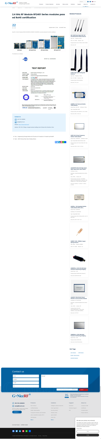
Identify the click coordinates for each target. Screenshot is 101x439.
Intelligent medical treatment (57, 406)
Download (71, 406)
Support (79, 4)
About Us (86, 4)
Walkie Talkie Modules (35, 410)
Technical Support (73, 408)
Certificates (83, 408)
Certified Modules (34, 408)
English (94, 1)
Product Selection (49, 4)
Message (43, 376)
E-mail (14, 383)
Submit (83, 390)
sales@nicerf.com (19, 406)
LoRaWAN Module (74, 358)
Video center (65, 4)
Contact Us (92, 4)
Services (58, 4)
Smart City (53, 417)
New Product (17, 425)
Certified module (24, 425)
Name (14, 376)
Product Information (85, 413)
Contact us (16, 412)
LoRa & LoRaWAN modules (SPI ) (37, 415)
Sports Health (54, 415)
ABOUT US (20, 7)
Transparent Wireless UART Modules (38, 413)
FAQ (70, 410)
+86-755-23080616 (19, 403)
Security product (54, 410)
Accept (88, 435)
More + (32, 420)
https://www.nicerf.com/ (24, 124)
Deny (88, 431)
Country (15, 379)
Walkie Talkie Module (75, 355)
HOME (13, 7)
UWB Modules (33, 417)
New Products (33, 406)
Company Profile (84, 406)
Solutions (73, 4)
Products (41, 4)
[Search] (84, 1)
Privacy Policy (79, 428)
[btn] (88, 1)
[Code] (67, 390)
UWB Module (81, 353)
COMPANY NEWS (28, 7)
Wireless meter (54, 413)
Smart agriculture (54, 408)
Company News (84, 410)
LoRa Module (73, 353)
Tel (13, 386)
